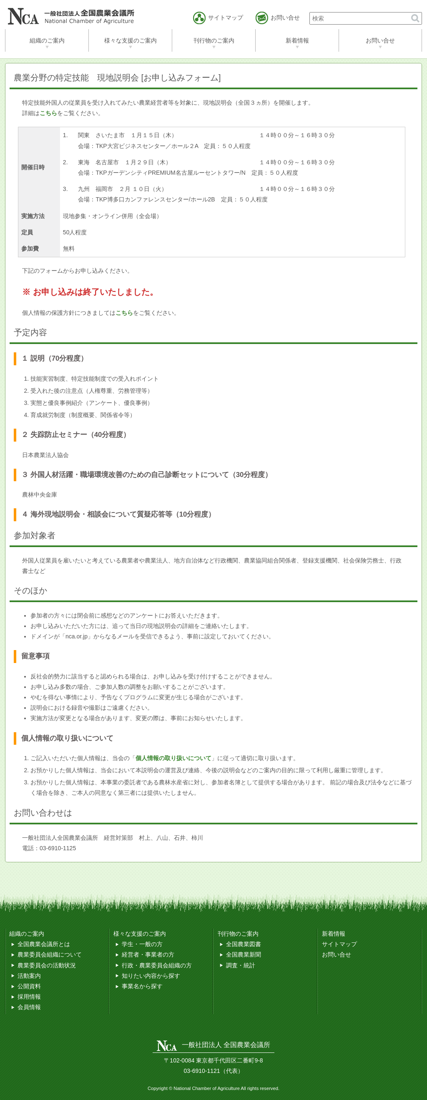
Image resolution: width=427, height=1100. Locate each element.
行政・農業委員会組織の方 (157, 965)
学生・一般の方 (142, 944)
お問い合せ (380, 40)
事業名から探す (142, 986)
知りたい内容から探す (151, 975)
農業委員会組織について (50, 954)
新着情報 (297, 40)
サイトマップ (339, 944)
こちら (124, 312)
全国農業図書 (243, 944)
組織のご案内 (47, 40)
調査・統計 (240, 965)
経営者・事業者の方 (148, 954)
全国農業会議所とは (44, 944)
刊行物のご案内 (213, 40)
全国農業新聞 (243, 954)
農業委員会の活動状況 (47, 965)
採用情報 (29, 996)
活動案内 (29, 975)
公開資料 (29, 986)
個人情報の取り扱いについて (173, 758)
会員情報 (29, 1007)
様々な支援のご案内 (130, 40)
